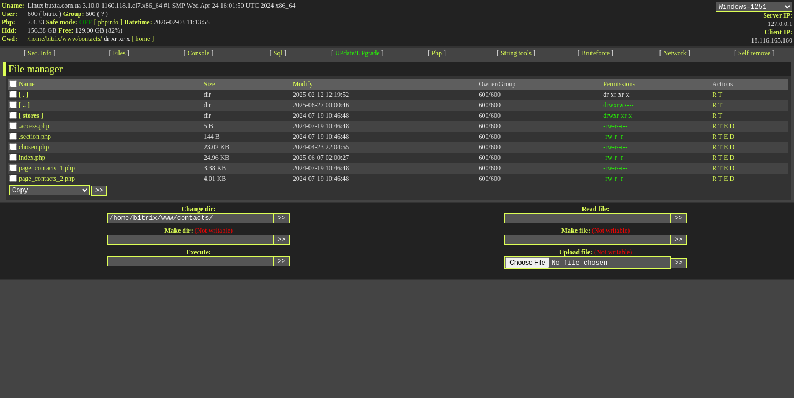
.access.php (34, 128)
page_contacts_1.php (47, 170)
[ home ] (143, 39)
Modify (303, 86)
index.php (32, 159)
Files (118, 55)
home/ (37, 39)
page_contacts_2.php (47, 180)
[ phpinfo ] (108, 22)
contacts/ (90, 39)
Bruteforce (595, 55)
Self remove (754, 55)
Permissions (619, 86)
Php (436, 55)
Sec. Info (39, 55)
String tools (516, 55)
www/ (70, 39)
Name (27, 86)
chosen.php (34, 149)
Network (675, 55)
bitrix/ (54, 39)
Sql (278, 55)
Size (209, 86)
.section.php (35, 138)
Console (198, 55)
